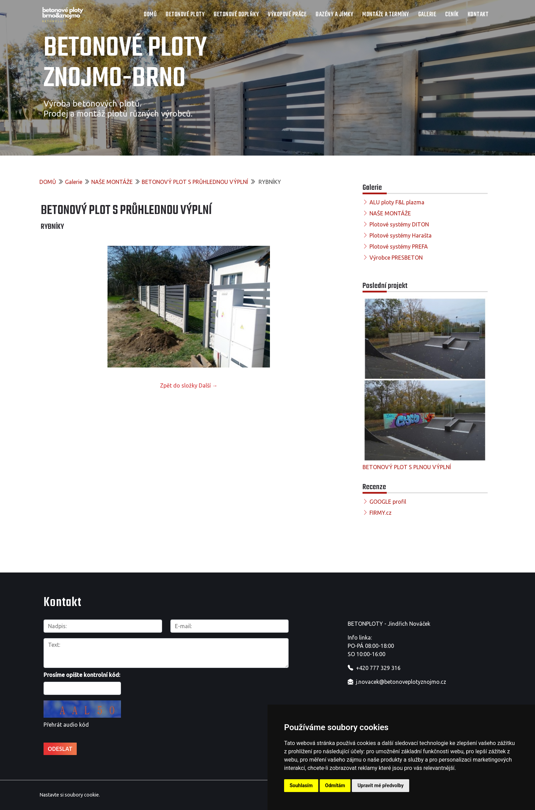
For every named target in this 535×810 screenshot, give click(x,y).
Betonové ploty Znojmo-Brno (125, 64)
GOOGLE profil (387, 502)
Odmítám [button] (335, 785)
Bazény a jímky (334, 14)
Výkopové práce (287, 14)
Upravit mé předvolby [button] (380, 785)
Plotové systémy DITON (399, 224)
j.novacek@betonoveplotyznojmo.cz (401, 682)
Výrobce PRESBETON (396, 257)
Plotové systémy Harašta (400, 235)
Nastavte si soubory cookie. (69, 795)
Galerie (427, 14)
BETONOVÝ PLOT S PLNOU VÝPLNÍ (407, 467)
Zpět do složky (178, 385)
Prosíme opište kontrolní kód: (82, 675)
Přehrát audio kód (66, 724)
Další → (208, 385)
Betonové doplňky (236, 14)
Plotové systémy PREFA (398, 246)
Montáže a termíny (385, 14)
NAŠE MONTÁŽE (112, 182)
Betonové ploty (185, 14)
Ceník (452, 14)
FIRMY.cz (380, 513)
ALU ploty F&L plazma (396, 202)
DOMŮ (150, 14)
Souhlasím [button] (301, 785)
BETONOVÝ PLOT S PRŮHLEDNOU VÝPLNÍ (195, 182)
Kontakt (478, 14)
